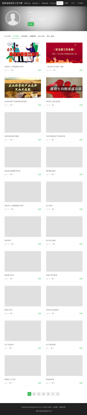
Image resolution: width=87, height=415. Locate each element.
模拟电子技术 (9, 275)
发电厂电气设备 (51, 275)
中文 (73, 3)
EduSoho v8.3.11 (36, 407)
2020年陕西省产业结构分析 (55, 136)
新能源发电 (50, 379)
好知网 (55, 407)
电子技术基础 (51, 240)
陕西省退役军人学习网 (12, 3)
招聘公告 (27, 3)
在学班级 (24, 36)
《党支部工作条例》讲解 (54, 67)
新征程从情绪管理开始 (12, 171)
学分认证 (53, 3)
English (80, 3)
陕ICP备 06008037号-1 (44, 411)
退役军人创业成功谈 (53, 101)
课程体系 (45, 3)
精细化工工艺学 (10, 379)
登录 (66, 3)
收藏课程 (33, 36)
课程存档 (62, 407)
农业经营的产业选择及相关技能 (16, 101)
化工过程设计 (9, 344)
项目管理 (8, 240)
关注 (30, 24)
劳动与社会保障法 (52, 310)
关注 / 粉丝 (51, 36)
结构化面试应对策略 (12, 136)
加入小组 (41, 36)
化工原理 (49, 205)
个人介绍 (7, 36)
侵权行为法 (8, 310)
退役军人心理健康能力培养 (14, 67)
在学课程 (16, 36)
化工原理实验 (51, 344)
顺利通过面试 (51, 171)
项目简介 (36, 3)
